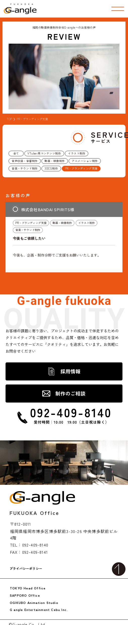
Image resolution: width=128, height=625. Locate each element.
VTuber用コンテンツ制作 (44, 153)
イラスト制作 (76, 153)
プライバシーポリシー (26, 568)
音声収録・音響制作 (25, 161)
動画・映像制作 (55, 161)
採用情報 (70, 371)
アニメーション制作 (85, 161)
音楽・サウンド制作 (25, 168)
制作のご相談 (70, 393)
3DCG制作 (51, 168)
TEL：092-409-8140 (29, 545)
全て (16, 153)
